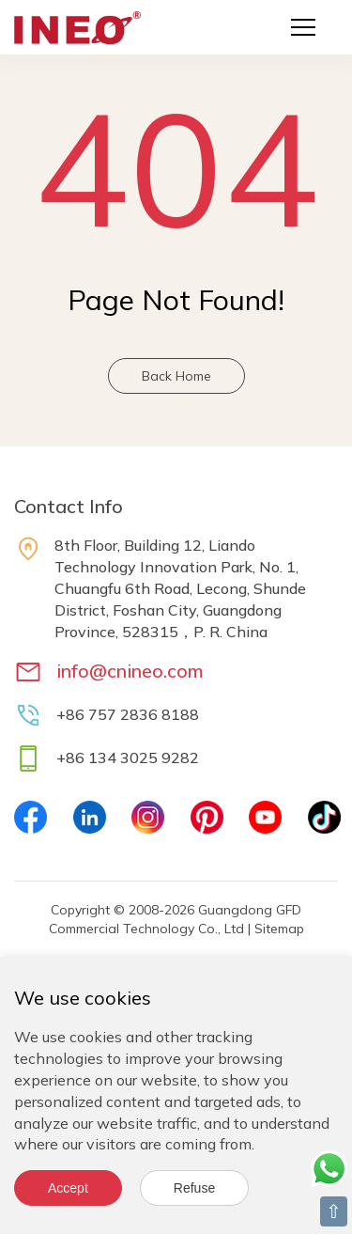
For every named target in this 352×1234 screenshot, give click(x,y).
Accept (68, 1187)
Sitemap (279, 928)
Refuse (194, 1187)
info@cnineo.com (130, 670)
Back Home (176, 375)
